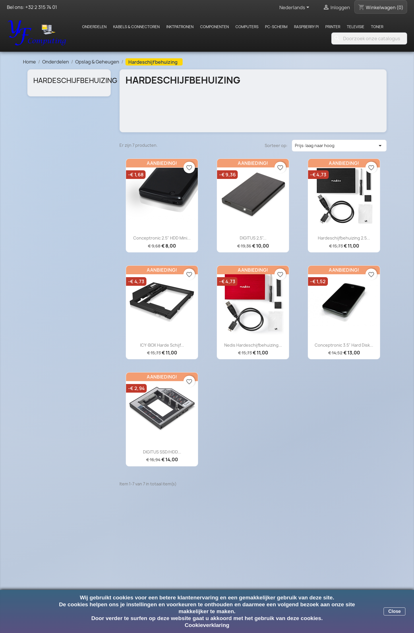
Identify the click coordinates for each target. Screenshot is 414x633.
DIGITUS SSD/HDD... (162, 452)
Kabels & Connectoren (136, 26)
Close (394, 611)
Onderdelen (94, 26)
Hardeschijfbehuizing (75, 80)
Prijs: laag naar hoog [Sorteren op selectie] (339, 145)
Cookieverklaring (207, 625)
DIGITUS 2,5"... (253, 238)
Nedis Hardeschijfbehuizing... (253, 345)
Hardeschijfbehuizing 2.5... (344, 238)
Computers (246, 26)
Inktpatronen (180, 26)
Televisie (355, 26)
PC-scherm (276, 26)
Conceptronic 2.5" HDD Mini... (162, 238)
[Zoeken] (369, 38)
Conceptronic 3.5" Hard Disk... (344, 345)
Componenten (214, 26)
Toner (377, 26)
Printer (332, 26)
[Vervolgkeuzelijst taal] (295, 7)
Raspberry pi (306, 26)
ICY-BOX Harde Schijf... (162, 345)
